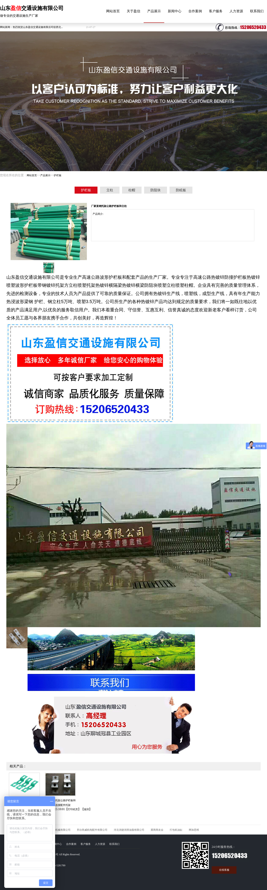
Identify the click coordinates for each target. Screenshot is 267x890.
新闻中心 (174, 11)
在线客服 (224, 869)
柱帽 (131, 190)
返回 (86, 809)
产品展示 (154, 11)
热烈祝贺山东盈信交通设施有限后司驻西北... (38, 27)
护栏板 (57, 175)
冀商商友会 (157, 829)
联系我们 (257, 11)
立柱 (109, 190)
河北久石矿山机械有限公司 (55, 829)
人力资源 (236, 11)
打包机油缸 (176, 829)
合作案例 (195, 11)
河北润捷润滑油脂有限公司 (129, 829)
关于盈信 (133, 11)
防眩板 (181, 190)
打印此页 (73, 809)
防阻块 (155, 190)
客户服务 (215, 11)
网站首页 (113, 11)
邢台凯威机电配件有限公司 (92, 829)
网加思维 (194, 829)
